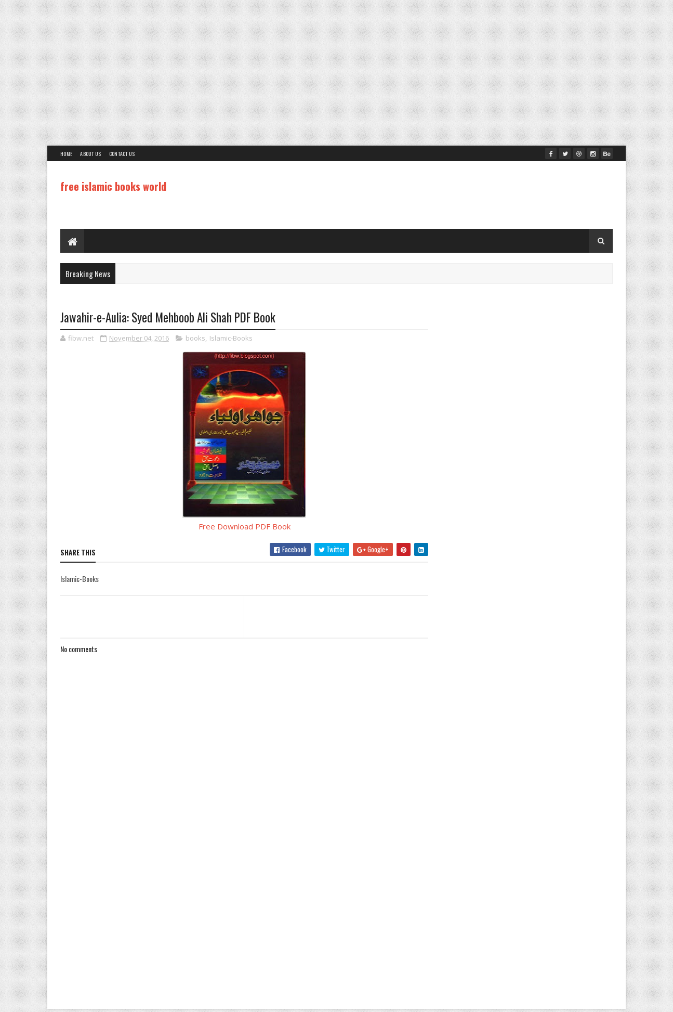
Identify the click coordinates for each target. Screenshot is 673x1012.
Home (66, 154)
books (195, 338)
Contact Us (122, 154)
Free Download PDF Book (245, 526)
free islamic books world (113, 186)
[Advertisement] (337, 73)
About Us (90, 154)
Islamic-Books (231, 338)
